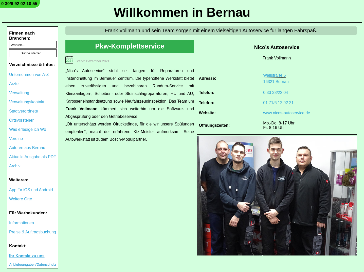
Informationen (21, 223)
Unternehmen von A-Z (29, 74)
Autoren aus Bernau (27, 148)
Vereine (16, 138)
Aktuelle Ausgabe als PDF (32, 157)
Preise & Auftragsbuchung (32, 232)
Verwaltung (19, 93)
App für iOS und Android (31, 190)
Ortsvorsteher (21, 120)
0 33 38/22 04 (275, 92)
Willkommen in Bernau (182, 12)
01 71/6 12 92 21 (278, 103)
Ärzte (14, 84)
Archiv (14, 166)
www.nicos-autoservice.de (286, 113)
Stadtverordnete (23, 111)
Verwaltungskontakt (26, 102)
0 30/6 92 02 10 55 (19, 3)
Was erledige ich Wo (27, 129)
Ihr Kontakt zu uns (27, 256)
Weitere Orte (20, 199)
